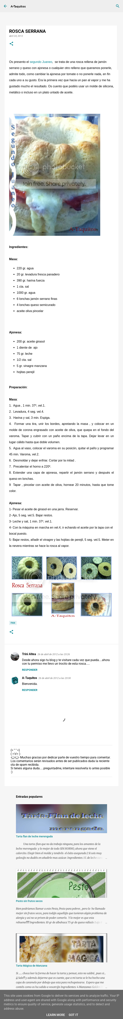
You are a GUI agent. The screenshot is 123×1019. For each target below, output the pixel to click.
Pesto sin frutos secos (29, 901)
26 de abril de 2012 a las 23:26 (54, 654)
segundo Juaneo (40, 61)
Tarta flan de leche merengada (34, 836)
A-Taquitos (18, 6)
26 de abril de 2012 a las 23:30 (55, 678)
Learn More (55, 1015)
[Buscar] (117, 6)
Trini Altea (29, 654)
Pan (13, 623)
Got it (73, 1015)
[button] (11, 44)
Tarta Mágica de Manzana (31, 965)
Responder (29, 669)
